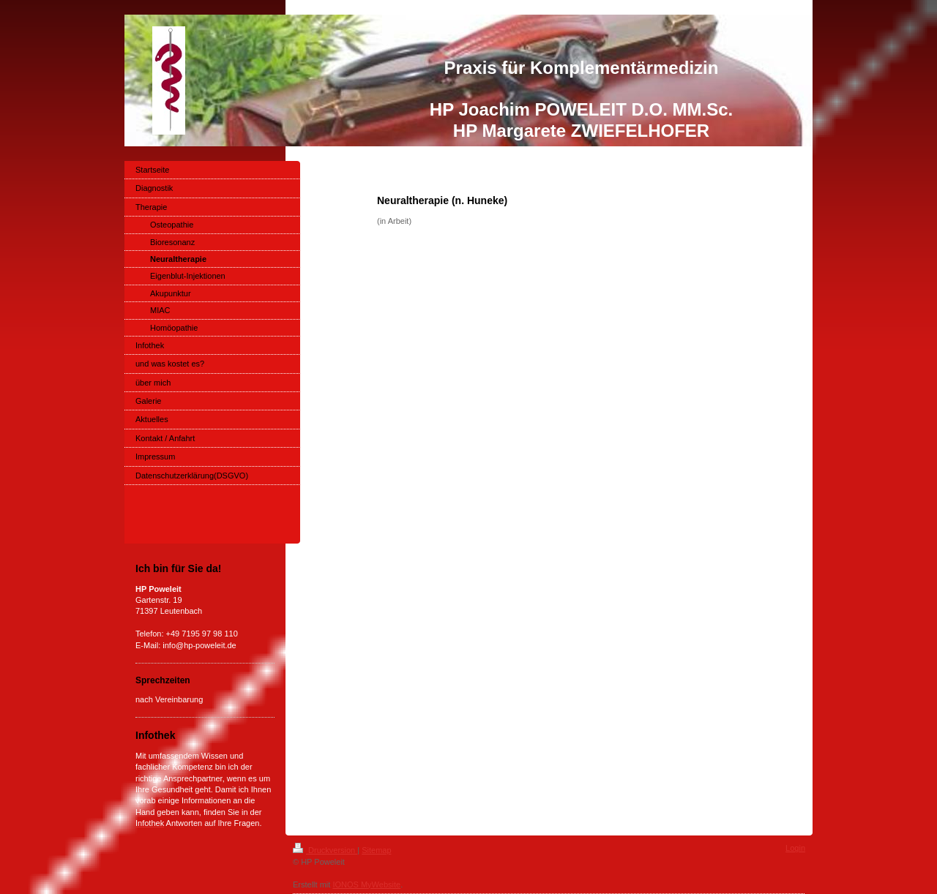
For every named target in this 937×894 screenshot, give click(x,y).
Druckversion (325, 850)
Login (795, 848)
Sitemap (376, 850)
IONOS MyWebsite (366, 884)
